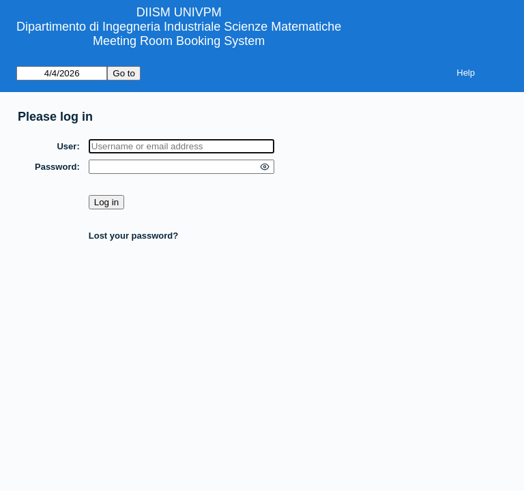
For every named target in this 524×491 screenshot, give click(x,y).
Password (55, 167)
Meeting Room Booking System (179, 41)
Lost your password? (133, 235)
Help (465, 73)
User (66, 146)
